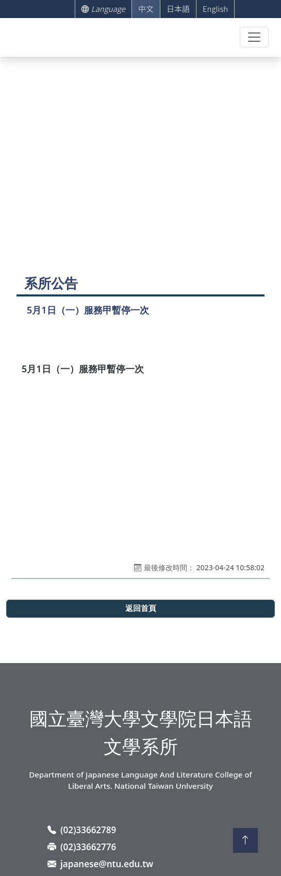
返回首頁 (140, 608)
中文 (146, 8)
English (215, 8)
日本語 (178, 8)
